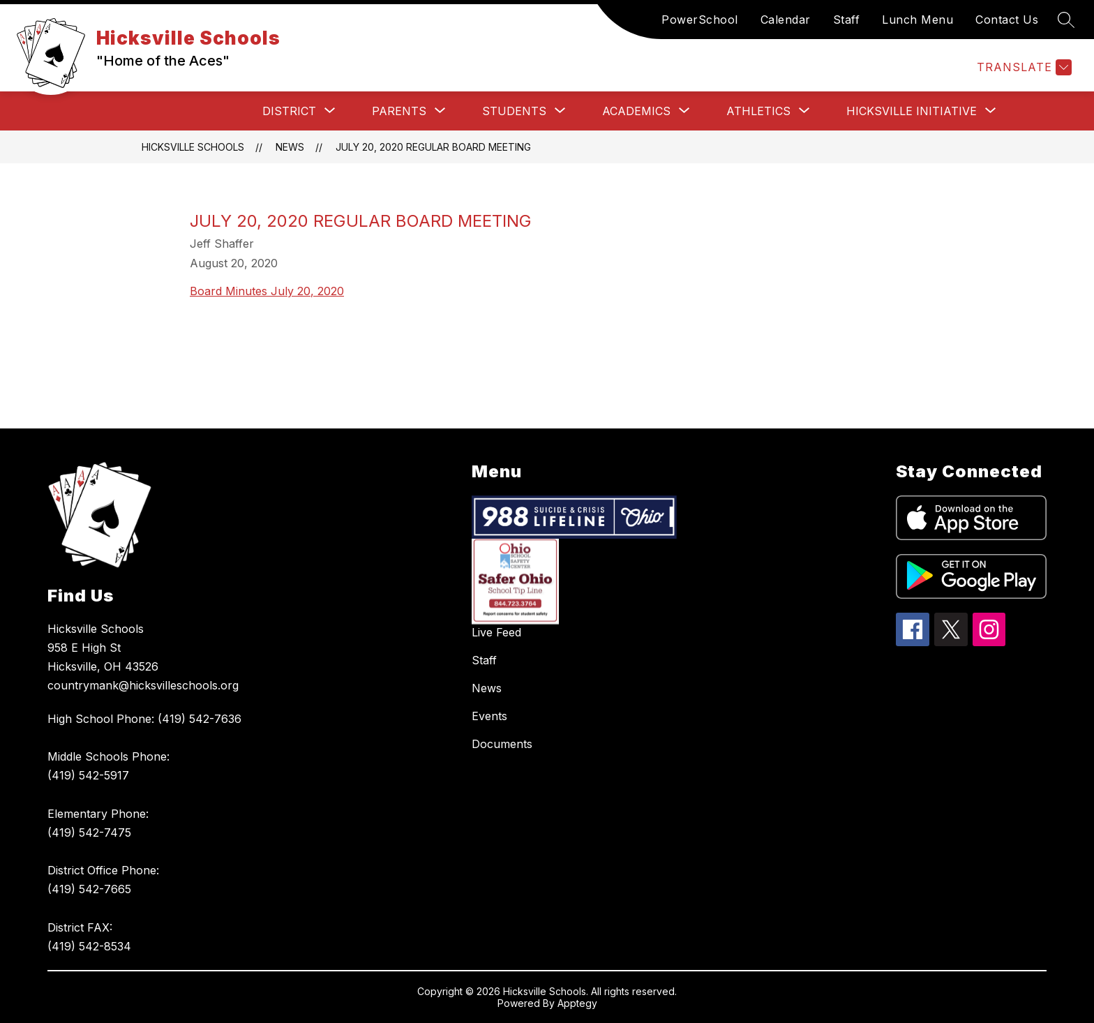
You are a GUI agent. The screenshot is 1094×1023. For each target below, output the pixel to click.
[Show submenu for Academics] (636, 111)
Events (489, 716)
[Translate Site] (1022, 67)
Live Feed (496, 632)
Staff (846, 20)
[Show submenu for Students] (514, 111)
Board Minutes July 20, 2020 (267, 291)
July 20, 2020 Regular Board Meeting (433, 147)
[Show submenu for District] (289, 111)
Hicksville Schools (193, 147)
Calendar (785, 20)
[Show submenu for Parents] (399, 111)
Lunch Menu (917, 20)
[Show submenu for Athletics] (758, 111)
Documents (502, 744)
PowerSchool (699, 20)
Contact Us (1006, 20)
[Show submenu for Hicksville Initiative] (911, 111)
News (290, 147)
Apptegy (577, 1003)
